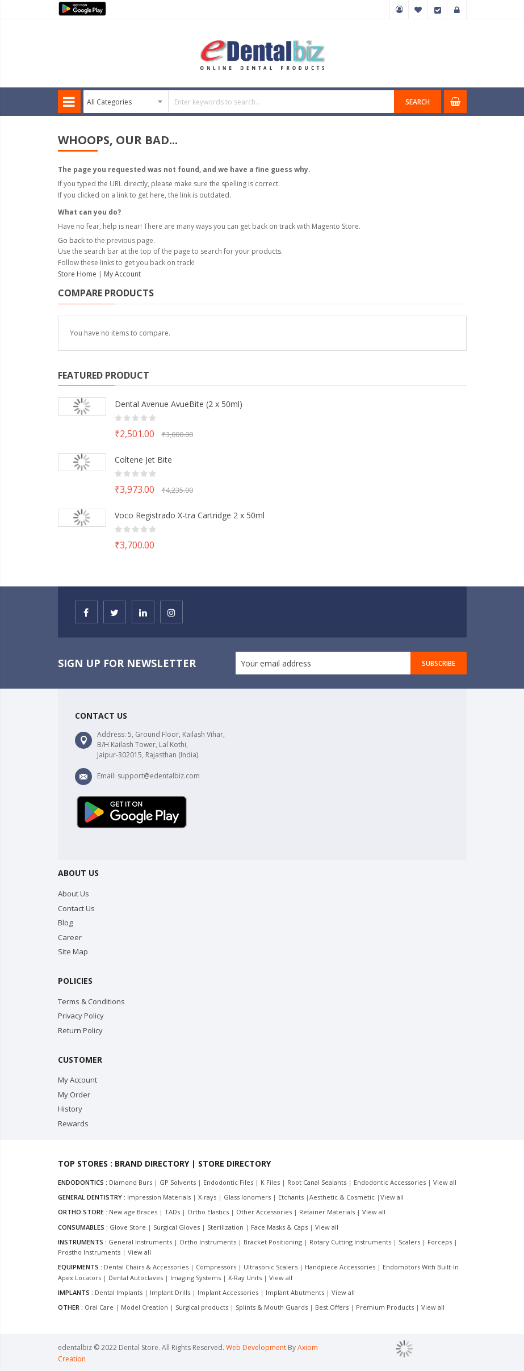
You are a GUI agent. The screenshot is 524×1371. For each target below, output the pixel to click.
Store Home (77, 274)
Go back (71, 240)
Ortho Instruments (207, 1242)
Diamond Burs (130, 1182)
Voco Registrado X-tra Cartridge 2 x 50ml (190, 515)
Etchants (291, 1197)
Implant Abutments (295, 1292)
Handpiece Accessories (340, 1267)
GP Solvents (178, 1182)
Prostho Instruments (89, 1252)
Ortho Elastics (208, 1212)
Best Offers (332, 1307)
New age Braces (133, 1212)
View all (444, 1182)
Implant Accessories (228, 1292)
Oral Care (99, 1307)
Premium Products (385, 1307)
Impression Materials (159, 1197)
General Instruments (140, 1242)
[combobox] (239, 101)
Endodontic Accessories (390, 1182)
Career (70, 937)
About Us (73, 893)
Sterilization (225, 1227)
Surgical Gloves (176, 1227)
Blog (65, 922)
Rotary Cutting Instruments (350, 1242)
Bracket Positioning (273, 1242)
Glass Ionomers (247, 1197)
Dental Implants (118, 1292)
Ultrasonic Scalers (270, 1267)
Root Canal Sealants (316, 1182)
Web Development (257, 1347)
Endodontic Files (228, 1182)
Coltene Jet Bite (143, 459)
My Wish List (418, 9)
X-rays (207, 1197)
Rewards (73, 1123)
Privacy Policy (81, 1016)
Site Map (73, 951)
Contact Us (76, 908)
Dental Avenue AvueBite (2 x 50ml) (178, 404)
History (70, 1109)
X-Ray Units (245, 1277)
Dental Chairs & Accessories (146, 1267)
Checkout (437, 9)
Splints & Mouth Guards (272, 1307)
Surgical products (201, 1307)
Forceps (439, 1242)
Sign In (457, 9)
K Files (270, 1182)
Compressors (216, 1267)
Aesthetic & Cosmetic (342, 1197)
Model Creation (144, 1307)
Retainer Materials (327, 1212)
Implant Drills (170, 1292)
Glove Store (128, 1227)
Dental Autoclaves (135, 1277)
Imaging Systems (195, 1277)
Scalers (409, 1242)
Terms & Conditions (91, 1001)
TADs (172, 1212)
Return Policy (80, 1030)
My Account (399, 9)
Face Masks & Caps (279, 1227)
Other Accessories (264, 1212)
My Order (74, 1094)
